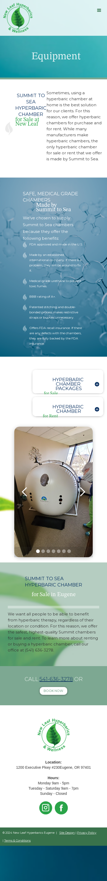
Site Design (67, 833)
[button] (99, 10)
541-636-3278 (56, 679)
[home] (16, 18)
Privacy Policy (86, 833)
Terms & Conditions (17, 840)
